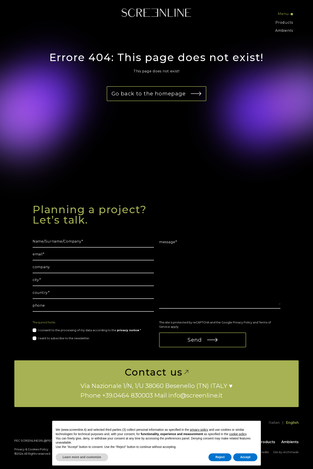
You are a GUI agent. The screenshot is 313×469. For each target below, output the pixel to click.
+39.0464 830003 (127, 395)
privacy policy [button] (199, 429)
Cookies (33, 449)
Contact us (156, 372)
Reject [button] (220, 457)
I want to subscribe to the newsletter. (64, 338)
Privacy (19, 449)
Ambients (284, 30)
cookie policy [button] (237, 434)
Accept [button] (245, 457)
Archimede (291, 452)
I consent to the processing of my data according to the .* (89, 330)
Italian (274, 423)
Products (284, 22)
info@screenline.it (195, 395)
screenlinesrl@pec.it (38, 440)
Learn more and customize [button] (82, 457)
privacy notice (128, 330)
